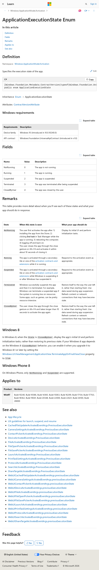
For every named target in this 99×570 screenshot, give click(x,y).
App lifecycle (14, 416)
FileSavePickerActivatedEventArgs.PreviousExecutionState (38, 450)
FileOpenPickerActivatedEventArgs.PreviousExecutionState (38, 446)
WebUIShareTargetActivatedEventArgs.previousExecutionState (40, 521)
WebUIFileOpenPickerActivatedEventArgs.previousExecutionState (41, 496)
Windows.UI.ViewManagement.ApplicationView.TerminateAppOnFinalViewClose (43, 353)
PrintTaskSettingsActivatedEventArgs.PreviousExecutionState (39, 458)
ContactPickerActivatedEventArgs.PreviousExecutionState (37, 433)
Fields (7, 37)
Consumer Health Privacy (13, 565)
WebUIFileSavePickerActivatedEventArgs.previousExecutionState (41, 500)
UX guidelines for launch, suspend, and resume (32, 421)
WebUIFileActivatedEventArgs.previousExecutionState (35, 491)
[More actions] (94, 10)
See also (8, 48)
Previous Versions (26, 561)
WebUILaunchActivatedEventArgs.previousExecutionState (37, 504)
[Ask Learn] (80, 10)
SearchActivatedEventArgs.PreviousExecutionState (34, 466)
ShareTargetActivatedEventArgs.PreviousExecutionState (36, 471)
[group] (49, 86)
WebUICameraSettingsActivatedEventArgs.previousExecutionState (42, 479)
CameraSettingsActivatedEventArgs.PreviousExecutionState (38, 429)
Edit (93, 71)
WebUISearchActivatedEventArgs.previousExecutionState (37, 516)
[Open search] (86, 4)
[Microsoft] (49, 4)
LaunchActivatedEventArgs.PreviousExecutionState (34, 454)
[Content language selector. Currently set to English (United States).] (16, 554)
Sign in (93, 3)
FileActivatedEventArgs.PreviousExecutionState (32, 441)
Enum (18, 96)
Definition (9, 33)
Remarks (9, 40)
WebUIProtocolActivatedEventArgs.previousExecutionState (38, 512)
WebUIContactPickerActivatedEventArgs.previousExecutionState (41, 483)
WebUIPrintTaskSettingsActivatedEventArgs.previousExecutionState (42, 508)
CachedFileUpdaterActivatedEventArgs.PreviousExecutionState (40, 425)
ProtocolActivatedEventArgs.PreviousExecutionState (34, 462)
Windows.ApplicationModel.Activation (27, 10)
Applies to (9, 44)
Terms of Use (37, 565)
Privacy (64, 561)
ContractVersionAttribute (27, 104)
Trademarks (52, 565)
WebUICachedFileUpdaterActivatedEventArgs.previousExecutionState (43, 475)
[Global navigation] (3, 4)
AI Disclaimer (8, 561)
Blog (39, 561)
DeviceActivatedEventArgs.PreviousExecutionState (34, 437)
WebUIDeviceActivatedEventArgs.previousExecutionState (37, 487)
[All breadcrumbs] (5, 10)
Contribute (52, 561)
